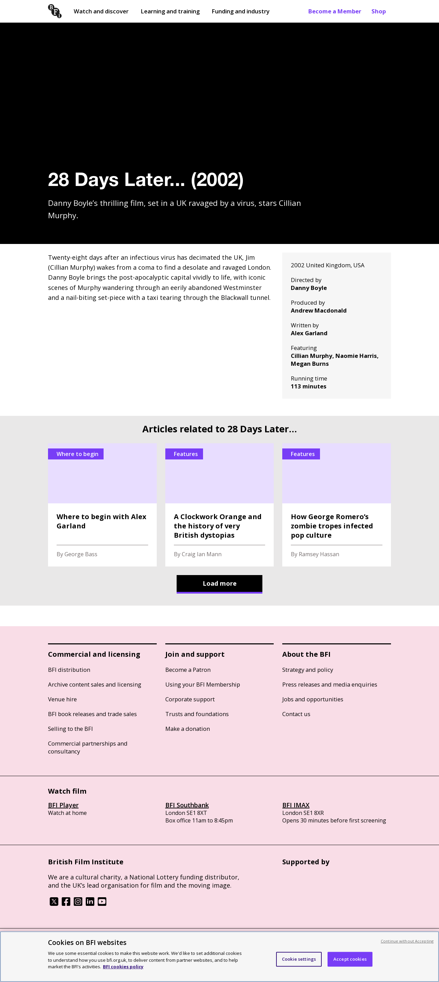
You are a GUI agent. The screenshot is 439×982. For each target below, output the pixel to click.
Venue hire (62, 699)
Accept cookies (350, 959)
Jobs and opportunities (312, 699)
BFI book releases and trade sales (92, 714)
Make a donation (187, 729)
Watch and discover (101, 11)
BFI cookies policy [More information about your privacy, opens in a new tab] (123, 966)
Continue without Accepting (407, 941)
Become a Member (334, 11)
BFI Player (63, 805)
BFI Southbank (187, 805)
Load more (220, 583)
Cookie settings (299, 959)
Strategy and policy (307, 670)
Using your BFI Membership (202, 684)
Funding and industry (241, 11)
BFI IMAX (295, 805)
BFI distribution (69, 670)
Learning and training (170, 11)
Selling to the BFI (70, 729)
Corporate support (190, 699)
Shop (378, 11)
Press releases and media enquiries (329, 684)
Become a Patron (188, 670)
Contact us (296, 714)
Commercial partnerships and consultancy (88, 747)
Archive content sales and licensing (94, 684)
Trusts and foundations (197, 714)
